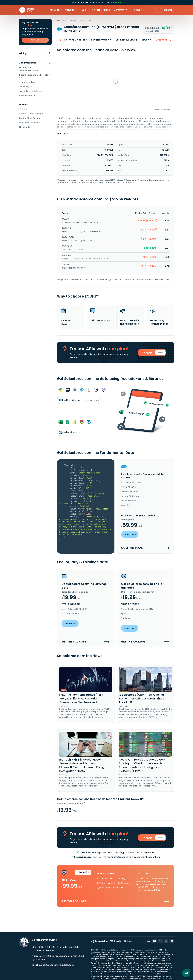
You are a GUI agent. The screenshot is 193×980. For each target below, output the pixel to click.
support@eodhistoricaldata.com (56, 965)
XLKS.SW (66, 255)
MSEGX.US (67, 264)
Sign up (168, 9)
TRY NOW (35, 40)
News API (145, 39)
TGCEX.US (67, 246)
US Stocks (23, 109)
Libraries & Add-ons (74, 39)
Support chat (99, 941)
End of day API (25, 86)
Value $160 (83, 875)
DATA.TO (66, 228)
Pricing (23, 53)
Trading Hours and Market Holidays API (35, 76)
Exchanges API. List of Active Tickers (28, 69)
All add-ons (68, 433)
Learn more (116, 2)
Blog (127, 941)
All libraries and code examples (79, 401)
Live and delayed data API (31, 91)
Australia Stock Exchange (31, 113)
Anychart (170, 109)
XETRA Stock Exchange (29, 122)
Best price (160, 39)
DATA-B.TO (68, 237)
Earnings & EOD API (125, 39)
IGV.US (65, 218)
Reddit (115, 941)
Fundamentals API (27, 82)
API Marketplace (101, 9)
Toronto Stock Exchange (30, 118)
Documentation (27, 62)
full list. (157, 892)
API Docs (54, 9)
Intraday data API (27, 95)
